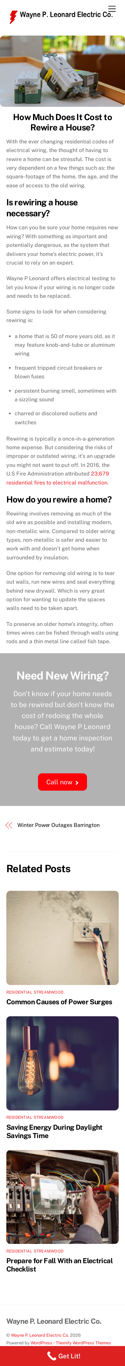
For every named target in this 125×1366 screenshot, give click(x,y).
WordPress (41, 1342)
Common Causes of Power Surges (59, 1002)
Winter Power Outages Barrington (58, 825)
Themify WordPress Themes (83, 1342)
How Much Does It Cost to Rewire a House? (62, 122)
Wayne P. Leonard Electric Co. (40, 1335)
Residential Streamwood (34, 992)
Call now (62, 782)
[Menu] (112, 9)
